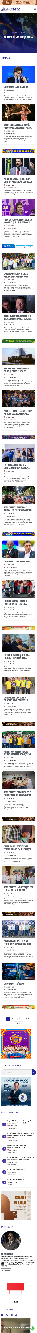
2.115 (28, 1019)
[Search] (34, 1072)
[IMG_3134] (18, 629)
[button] (31, 9)
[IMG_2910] (18, 248)
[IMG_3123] (18, 4)
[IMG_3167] (18, 726)
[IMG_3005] (16, 1058)
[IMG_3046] (18, 153)
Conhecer (6, 1270)
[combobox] (16, 1072)
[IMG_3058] (18, 439)
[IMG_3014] (18, 342)
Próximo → (18, 1023)
